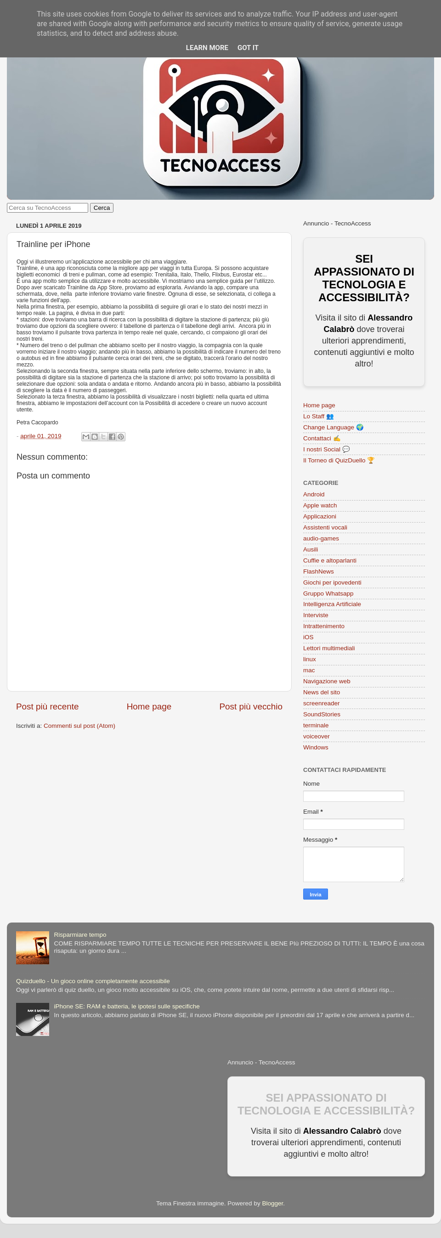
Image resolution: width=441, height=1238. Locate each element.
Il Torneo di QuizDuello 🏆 (339, 460)
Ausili (310, 549)
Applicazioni (319, 516)
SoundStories (321, 714)
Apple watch (320, 505)
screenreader (321, 703)
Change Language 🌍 (333, 427)
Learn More (207, 48)
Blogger (272, 1203)
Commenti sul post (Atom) (79, 725)
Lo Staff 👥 (318, 416)
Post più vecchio (251, 706)
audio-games (321, 538)
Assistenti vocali (325, 527)
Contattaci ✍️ (322, 438)
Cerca (102, 207)
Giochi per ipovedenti (332, 582)
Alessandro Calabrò (342, 1131)
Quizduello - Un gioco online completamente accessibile (93, 981)
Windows (315, 747)
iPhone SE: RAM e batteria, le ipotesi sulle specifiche (126, 1006)
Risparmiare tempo (80, 934)
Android (314, 494)
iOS (308, 637)
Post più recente (47, 706)
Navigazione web (327, 681)
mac (309, 670)
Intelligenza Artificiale (332, 604)
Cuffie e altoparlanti (329, 560)
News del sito (321, 692)
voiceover (316, 736)
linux (309, 659)
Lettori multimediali (329, 648)
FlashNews (318, 571)
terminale (316, 725)
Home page (149, 706)
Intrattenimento (324, 626)
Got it (248, 48)
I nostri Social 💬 (326, 449)
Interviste (315, 615)
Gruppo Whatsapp (328, 593)
